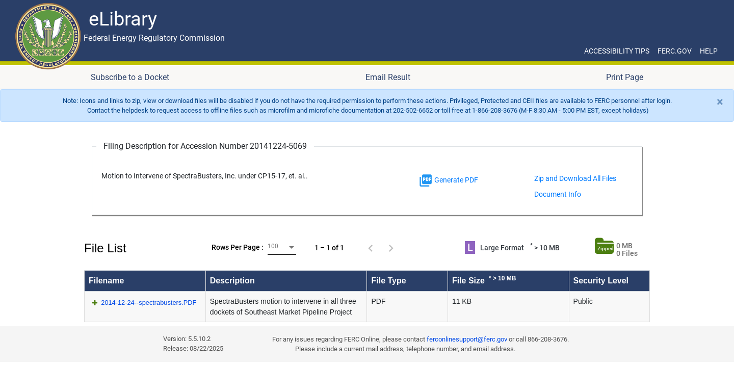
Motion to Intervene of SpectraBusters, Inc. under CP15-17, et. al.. (204, 176)
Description (232, 280)
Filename (106, 280)
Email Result (387, 77)
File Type (388, 280)
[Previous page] (370, 248)
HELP (709, 51)
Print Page (624, 77)
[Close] (719, 102)
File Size (484, 280)
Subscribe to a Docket (130, 77)
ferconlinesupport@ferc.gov (467, 339)
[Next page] (391, 248)
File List (105, 248)
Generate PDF (448, 180)
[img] (425, 180)
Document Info (557, 194)
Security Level (601, 280)
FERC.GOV (675, 51)
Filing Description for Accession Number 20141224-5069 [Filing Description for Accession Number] (205, 146)
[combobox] (282, 247)
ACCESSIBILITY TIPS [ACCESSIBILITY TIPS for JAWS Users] (616, 51)
